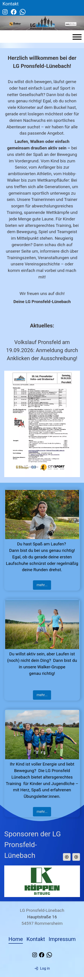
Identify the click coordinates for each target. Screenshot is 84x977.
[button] (66, 857)
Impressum (62, 939)
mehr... (42, 585)
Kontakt (35, 939)
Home (16, 939)
